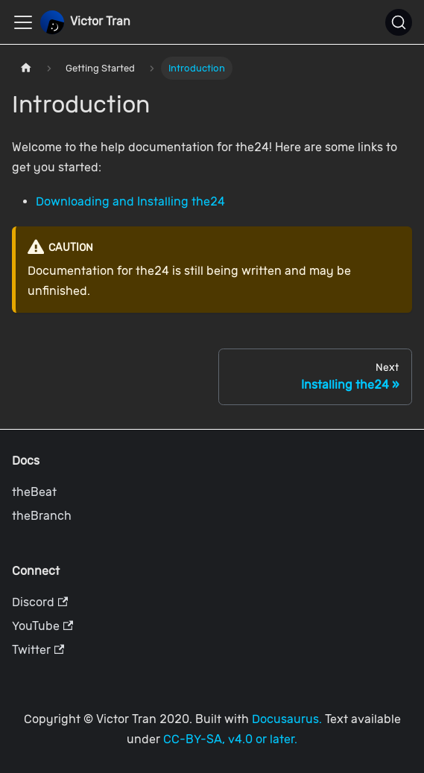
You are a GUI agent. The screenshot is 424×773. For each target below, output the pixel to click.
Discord (40, 602)
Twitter (38, 650)
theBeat (34, 492)
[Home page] (26, 68)
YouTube (42, 626)
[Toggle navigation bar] (23, 22)
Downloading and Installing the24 (130, 201)
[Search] (398, 22)
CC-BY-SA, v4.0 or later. (230, 739)
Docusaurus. (287, 719)
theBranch (42, 516)
